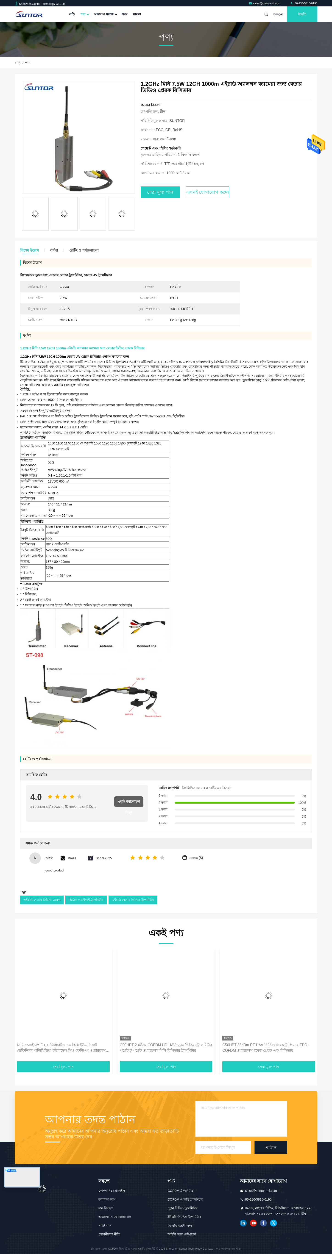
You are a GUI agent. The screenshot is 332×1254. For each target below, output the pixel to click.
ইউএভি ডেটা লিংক (180, 1225)
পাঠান (270, 1147)
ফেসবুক (263, 1223)
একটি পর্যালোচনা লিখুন (128, 803)
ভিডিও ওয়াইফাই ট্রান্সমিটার (86, 900)
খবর (125, 14)
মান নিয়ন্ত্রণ (105, 1208)
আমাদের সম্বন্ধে (105, 14)
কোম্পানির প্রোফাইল (111, 1191)
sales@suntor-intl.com (264, 3)
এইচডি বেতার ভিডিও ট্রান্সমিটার (133, 900)
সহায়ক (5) (196, 858)
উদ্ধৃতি (302, 14)
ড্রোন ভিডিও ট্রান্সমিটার (182, 1208)
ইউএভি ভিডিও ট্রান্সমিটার (184, 1217)
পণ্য (84, 14)
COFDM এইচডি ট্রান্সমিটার (185, 1199)
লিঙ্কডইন (243, 1223)
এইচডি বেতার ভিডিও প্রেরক (41, 900)
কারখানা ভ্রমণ (107, 1199)
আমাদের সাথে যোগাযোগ (114, 1217)
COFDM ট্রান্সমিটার (180, 1191)
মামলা (137, 14)
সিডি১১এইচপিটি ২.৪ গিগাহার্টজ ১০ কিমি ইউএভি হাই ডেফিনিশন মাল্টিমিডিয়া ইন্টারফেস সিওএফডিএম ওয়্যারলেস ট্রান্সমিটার (61, 1048)
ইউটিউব (253, 1223)
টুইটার (273, 1223)
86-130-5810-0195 (303, 3)
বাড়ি (72, 14)
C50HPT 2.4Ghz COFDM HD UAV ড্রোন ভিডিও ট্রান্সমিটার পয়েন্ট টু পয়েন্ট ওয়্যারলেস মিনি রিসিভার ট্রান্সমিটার (166, 1047)
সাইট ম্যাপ (105, 1225)
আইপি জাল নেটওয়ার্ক (181, 1234)
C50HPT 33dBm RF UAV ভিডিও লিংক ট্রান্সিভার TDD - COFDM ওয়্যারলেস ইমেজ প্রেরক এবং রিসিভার (266, 1047)
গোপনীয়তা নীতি (109, 1234)
